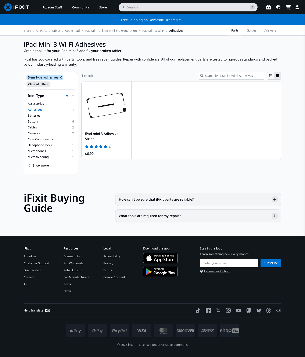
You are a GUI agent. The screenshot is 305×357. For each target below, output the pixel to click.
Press (67, 284)
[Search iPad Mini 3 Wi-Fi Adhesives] (231, 76)
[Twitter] (217, 310)
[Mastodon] (248, 310)
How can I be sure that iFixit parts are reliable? (198, 199)
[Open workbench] (268, 7)
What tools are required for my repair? (198, 216)
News (67, 291)
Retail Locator (73, 270)
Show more (38, 165)
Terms (107, 270)
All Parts (41, 31)
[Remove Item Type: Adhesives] (60, 77)
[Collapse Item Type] (50, 95)
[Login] (297, 7)
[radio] (270, 76)
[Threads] (267, 310)
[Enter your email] (229, 263)
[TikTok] (197, 310)
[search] (188, 7)
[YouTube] (237, 310)
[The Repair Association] (277, 310)
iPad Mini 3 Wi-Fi (152, 31)
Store (27, 31)
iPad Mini (91, 31)
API (26, 284)
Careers (29, 277)
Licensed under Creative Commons (163, 345)
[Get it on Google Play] (160, 272)
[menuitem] (52, 7)
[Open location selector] (278, 7)
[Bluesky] (258, 310)
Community (72, 256)
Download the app (156, 248)
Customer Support (36, 263)
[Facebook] (207, 310)
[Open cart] (288, 7)
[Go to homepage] (18, 7)
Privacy (108, 263)
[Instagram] (227, 310)
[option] (51, 104)
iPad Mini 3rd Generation (119, 31)
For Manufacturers (76, 277)
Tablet (56, 31)
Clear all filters (38, 84)
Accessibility (111, 256)
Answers (270, 30)
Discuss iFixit (33, 270)
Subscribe (271, 263)
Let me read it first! (215, 271)
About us (30, 256)
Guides (251, 30)
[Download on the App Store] (160, 258)
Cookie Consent (114, 277)
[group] (274, 76)
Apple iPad (72, 31)
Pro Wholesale (73, 263)
